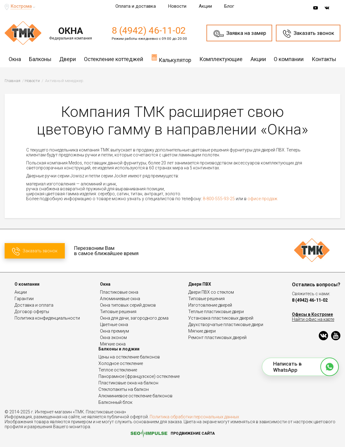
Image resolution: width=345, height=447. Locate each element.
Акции (205, 6)
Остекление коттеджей (113, 59)
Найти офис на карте (313, 319)
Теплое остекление (117, 369)
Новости (177, 6)
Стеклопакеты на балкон (123, 389)
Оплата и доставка (135, 6)
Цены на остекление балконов (129, 356)
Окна (15, 59)
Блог (229, 6)
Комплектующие (221, 59)
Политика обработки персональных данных (194, 416)
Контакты (324, 59)
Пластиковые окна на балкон (128, 382)
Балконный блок (115, 402)
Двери (67, 59)
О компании (289, 59)
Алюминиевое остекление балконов (135, 395)
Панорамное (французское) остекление (139, 376)
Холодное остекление (120, 363)
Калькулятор (171, 58)
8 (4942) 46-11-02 (149, 30)
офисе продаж (262, 198)
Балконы (40, 59)
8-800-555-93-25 (219, 198)
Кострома (21, 6)
